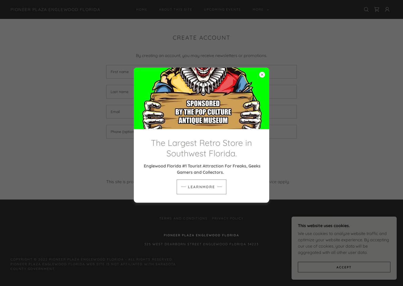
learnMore (201, 187)
